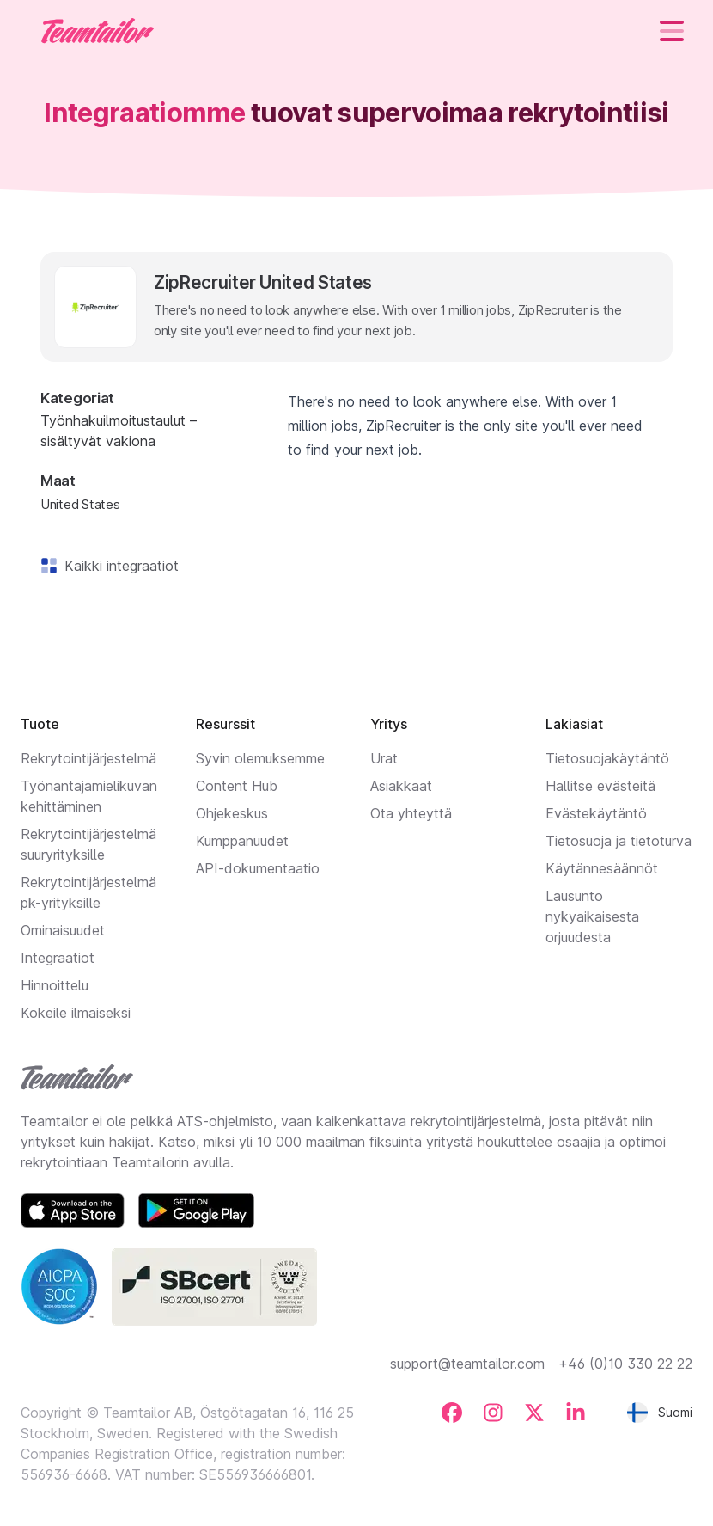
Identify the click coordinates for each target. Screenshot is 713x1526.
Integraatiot (57, 957)
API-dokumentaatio (258, 868)
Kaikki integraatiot (118, 565)
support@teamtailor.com (467, 1363)
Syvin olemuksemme (260, 758)
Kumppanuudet (242, 840)
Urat (384, 758)
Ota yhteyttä (411, 813)
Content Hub (236, 785)
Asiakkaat (401, 785)
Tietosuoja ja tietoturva (618, 840)
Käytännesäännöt (601, 868)
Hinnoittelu (54, 985)
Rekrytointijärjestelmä (88, 758)
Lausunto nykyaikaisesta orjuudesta (592, 916)
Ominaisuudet (63, 930)
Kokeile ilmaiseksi (76, 1012)
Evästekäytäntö (596, 813)
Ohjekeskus (232, 813)
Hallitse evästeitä (600, 785)
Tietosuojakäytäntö (607, 758)
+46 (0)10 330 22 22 (625, 1363)
